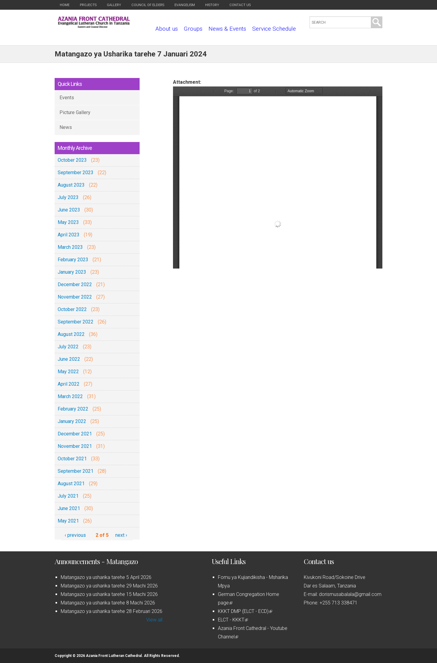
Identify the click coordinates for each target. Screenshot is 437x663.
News (65, 127)
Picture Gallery (74, 112)
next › (121, 535)
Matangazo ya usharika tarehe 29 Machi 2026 (109, 586)
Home (64, 5)
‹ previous (75, 535)
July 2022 (68, 347)
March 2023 (70, 247)
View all (154, 620)
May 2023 (68, 222)
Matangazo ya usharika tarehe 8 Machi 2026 (108, 603)
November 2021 (75, 446)
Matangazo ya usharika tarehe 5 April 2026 (106, 577)
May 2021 (68, 521)
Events (66, 97)
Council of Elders (147, 5)
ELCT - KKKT (233, 620)
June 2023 (69, 210)
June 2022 (69, 359)
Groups (193, 28)
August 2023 (71, 185)
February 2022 (73, 409)
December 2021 (75, 434)
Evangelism (184, 5)
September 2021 (75, 471)
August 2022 (71, 334)
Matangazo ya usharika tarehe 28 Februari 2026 (111, 611)
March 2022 (70, 396)
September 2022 (75, 322)
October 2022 (72, 309)
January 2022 (72, 421)
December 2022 (75, 284)
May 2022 (68, 371)
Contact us (240, 5)
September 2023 (75, 172)
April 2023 (69, 235)
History (212, 5)
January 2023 (72, 272)
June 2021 (69, 508)
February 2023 (73, 259)
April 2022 (69, 384)
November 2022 (75, 297)
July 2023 (68, 197)
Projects (88, 5)
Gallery (114, 5)
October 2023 (72, 160)
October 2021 (72, 459)
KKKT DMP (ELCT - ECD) (245, 611)
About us (166, 28)
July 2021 (68, 496)
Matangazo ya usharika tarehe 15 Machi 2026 (109, 594)
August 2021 (71, 483)
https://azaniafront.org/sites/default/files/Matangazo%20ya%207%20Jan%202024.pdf (277, 177)
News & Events (227, 28)
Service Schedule (274, 28)
